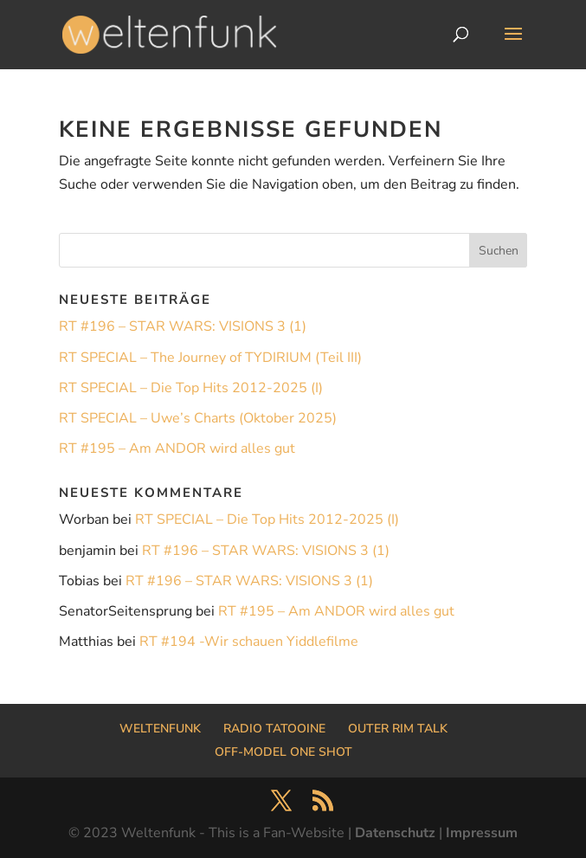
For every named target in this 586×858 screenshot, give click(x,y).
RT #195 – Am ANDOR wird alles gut (177, 448)
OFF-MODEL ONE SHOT (283, 752)
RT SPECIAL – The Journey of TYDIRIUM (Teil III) (210, 357)
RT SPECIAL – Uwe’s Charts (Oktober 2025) (198, 418)
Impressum (482, 832)
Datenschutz (395, 832)
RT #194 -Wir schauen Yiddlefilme (248, 641)
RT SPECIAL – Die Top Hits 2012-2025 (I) (191, 387)
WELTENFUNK (160, 728)
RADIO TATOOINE (274, 728)
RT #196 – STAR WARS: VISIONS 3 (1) (182, 326)
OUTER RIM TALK (398, 728)
